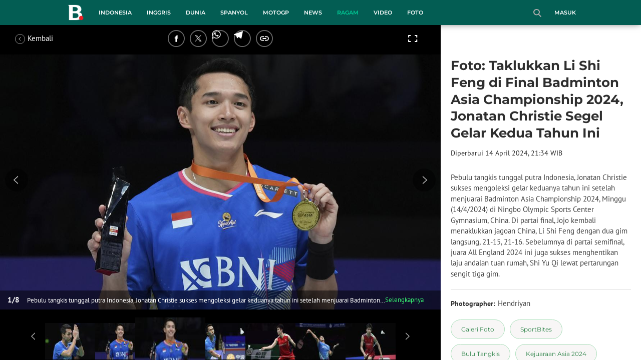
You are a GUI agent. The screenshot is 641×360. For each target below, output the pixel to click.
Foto (415, 12)
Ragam (348, 12)
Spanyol (234, 12)
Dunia (195, 12)
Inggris (159, 12)
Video (383, 12)
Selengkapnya (404, 300)
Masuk (565, 12)
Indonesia (115, 12)
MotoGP (276, 12)
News (313, 12)
